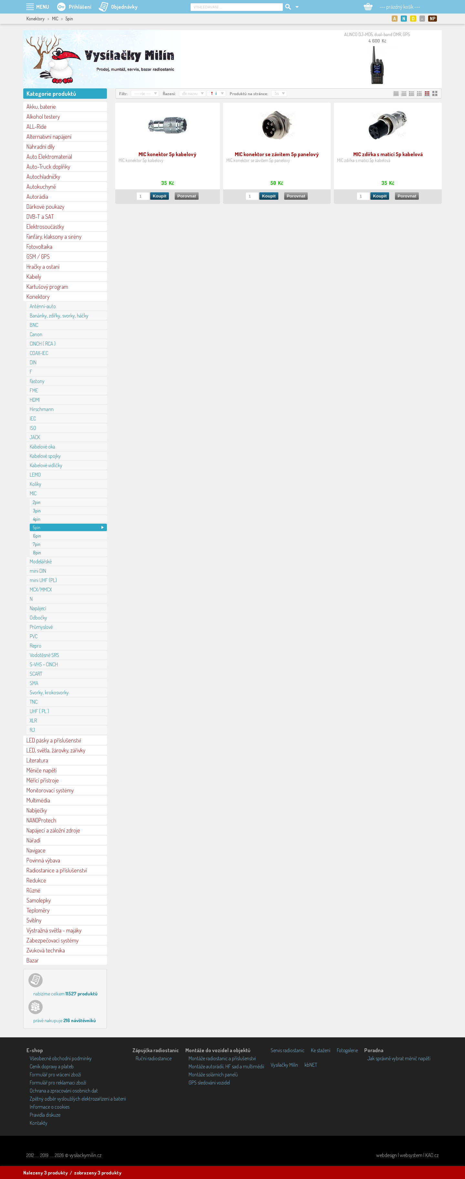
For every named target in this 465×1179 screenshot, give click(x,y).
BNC (34, 325)
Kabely (33, 276)
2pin (36, 502)
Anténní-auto (43, 306)
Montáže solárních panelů (213, 1074)
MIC (33, 493)
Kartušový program (47, 286)
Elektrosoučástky (45, 226)
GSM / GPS (38, 256)
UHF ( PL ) (39, 711)
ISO (33, 428)
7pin (36, 544)
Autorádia (37, 196)
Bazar (32, 960)
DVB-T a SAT (40, 216)
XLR (33, 720)
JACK (35, 437)
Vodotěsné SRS (44, 655)
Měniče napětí (41, 770)
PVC (33, 636)
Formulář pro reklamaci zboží (58, 1082)
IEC (33, 418)
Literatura (37, 760)
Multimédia (38, 800)
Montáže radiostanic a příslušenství (222, 1058)
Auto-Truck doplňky (48, 166)
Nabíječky (36, 810)
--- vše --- (142, 93)
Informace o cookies (49, 1106)
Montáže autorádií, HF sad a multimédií (226, 1066)
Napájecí (38, 608)
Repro (35, 645)
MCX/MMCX (41, 589)
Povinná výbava (43, 860)
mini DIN (38, 571)
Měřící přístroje (42, 780)
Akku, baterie (41, 106)
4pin (36, 519)
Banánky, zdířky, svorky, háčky (59, 315)
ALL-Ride (36, 126)
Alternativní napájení (48, 136)
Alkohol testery (43, 116)
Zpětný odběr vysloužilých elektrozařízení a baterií (78, 1098)
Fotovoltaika (39, 246)
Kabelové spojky (45, 456)
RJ (32, 730)
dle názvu (190, 93)
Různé (33, 890)
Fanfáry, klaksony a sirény (53, 236)
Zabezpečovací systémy (52, 940)
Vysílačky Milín (284, 1065)
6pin (37, 536)
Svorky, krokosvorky (49, 692)
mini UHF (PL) (43, 580)
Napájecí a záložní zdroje (53, 830)
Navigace (36, 850)
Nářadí (33, 840)
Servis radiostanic (288, 1050)
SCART (36, 673)
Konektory (37, 296)
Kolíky (35, 484)
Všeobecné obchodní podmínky (61, 1058)
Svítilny (33, 920)
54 (277, 93)
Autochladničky (43, 176)
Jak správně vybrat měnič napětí (398, 1058)
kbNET (311, 1065)
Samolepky (38, 900)
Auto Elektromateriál (49, 156)
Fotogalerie (347, 1050)
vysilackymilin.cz (85, 1155)
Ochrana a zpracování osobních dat (64, 1090)
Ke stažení (320, 1050)
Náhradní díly (40, 146)
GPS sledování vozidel (209, 1082)
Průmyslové (41, 627)
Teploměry (37, 910)
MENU (42, 7)
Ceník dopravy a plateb (52, 1066)
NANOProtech (41, 820)
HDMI (35, 400)
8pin (37, 552)
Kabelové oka (42, 446)
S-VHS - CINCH (44, 664)
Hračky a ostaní (42, 266)
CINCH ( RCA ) (43, 343)
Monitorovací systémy (50, 790)
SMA (34, 683)
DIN (33, 362)
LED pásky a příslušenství (53, 740)
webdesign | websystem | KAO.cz (407, 1155)
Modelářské (41, 561)
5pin (36, 527)
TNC (33, 702)
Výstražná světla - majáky (53, 930)
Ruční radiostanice (153, 1058)
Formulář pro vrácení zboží (55, 1074)
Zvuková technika (45, 950)
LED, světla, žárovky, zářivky (55, 750)
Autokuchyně (41, 186)
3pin (37, 510)
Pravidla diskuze (45, 1115)
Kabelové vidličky (46, 465)
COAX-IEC (39, 353)
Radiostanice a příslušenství (56, 870)
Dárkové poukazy (45, 206)
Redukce (36, 880)
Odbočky (38, 617)
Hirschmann (42, 409)
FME (34, 390)
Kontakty (38, 1123)
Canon (36, 334)
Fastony (37, 381)
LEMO (35, 474)
